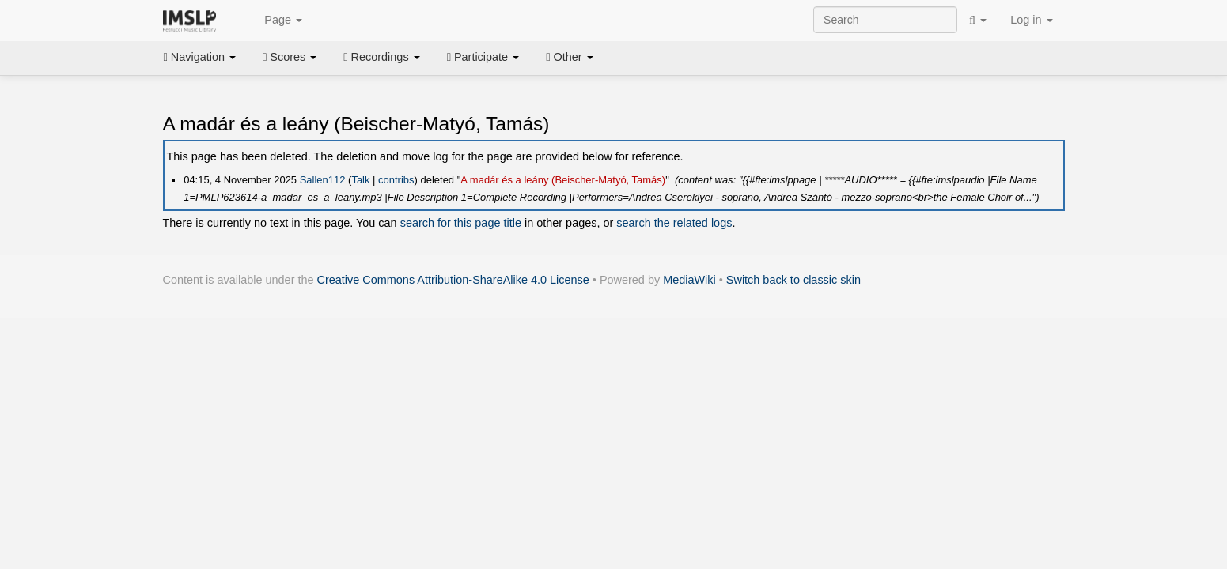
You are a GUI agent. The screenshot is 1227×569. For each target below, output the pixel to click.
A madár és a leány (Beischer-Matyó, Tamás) (562, 180)
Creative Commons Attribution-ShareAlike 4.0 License (453, 279)
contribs (396, 180)
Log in (1031, 19)
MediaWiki (689, 279)
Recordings (381, 57)
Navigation (200, 57)
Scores (289, 57)
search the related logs (674, 223)
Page (274, 20)
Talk (360, 180)
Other (569, 57)
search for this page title (460, 223)
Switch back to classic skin (793, 279)
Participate (483, 57)
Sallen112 (323, 180)
